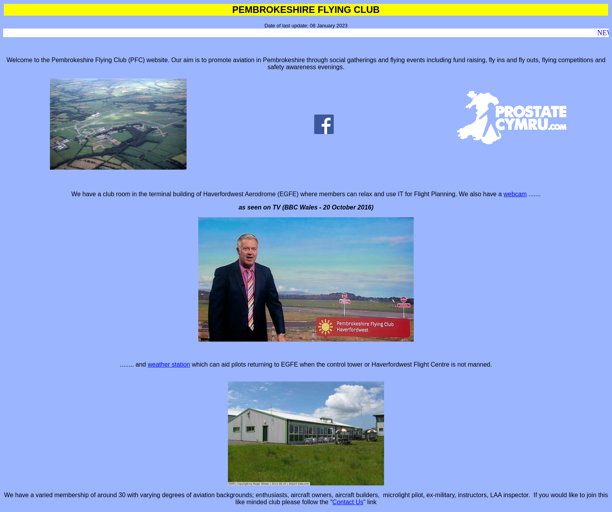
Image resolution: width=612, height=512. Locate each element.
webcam (515, 194)
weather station (169, 364)
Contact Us (348, 502)
